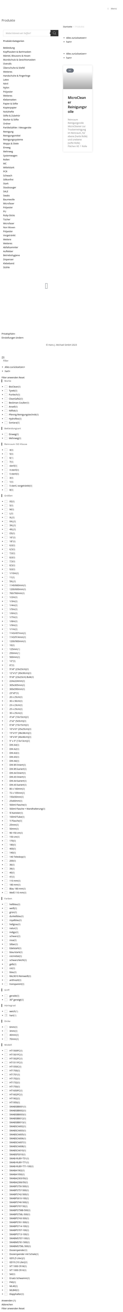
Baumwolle (9, 199)
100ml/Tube (15, 816)
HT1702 (13, 1078)
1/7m (12, 617)
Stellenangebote (40, 330)
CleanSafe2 (14, 398)
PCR (5, 171)
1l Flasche (14, 820)
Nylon (6, 87)
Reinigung (8, 131)
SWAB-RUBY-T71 (17, 1162)
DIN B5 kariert (16, 768)
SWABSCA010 (16, 1150)
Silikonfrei (8, 179)
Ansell (12, 406)
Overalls (7, 63)
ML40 (12, 1286)
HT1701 (13, 1074)
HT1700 (13, 1070)
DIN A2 (13, 748)
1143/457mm (16, 633)
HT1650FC (14, 1090)
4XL (11, 529)
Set (11, 1274)
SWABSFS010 (16, 1154)
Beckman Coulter (18, 402)
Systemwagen (10, 155)
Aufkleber (8, 251)
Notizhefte (8, 111)
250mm (13, 653)
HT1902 (13, 1098)
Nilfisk (12, 410)
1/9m (12, 625)
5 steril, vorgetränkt (19, 485)
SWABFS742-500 (17, 1194)
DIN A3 (13, 752)
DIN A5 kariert (16, 784)
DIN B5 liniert (16, 764)
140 (11, 852)
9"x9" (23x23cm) (17, 669)
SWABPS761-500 (17, 1222)
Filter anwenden (10, 377)
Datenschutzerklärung (13, 316)
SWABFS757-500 (17, 1190)
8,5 (11, 565)
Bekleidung (9, 47)
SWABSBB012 (16, 1118)
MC (4, 163)
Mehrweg (8, 151)
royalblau (14, 920)
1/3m (12, 601)
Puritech (13, 394)
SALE (5, 191)
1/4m (12, 605)
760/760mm (15, 593)
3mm (12, 1030)
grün (11, 912)
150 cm (13, 836)
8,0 (11, 557)
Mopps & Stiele (11, 143)
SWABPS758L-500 (18, 1214)
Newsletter (99, 312)
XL (10, 517)
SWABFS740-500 (17, 1202)
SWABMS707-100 (18, 1238)
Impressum (7, 308)
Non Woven (9, 227)
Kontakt (98, 305)
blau (11, 972)
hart (11, 1015)
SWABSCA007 (16, 1142)
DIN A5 (13, 756)
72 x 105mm (15, 792)
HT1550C (14, 1066)
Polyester (8, 91)
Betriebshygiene (11, 255)
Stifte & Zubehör (11, 115)
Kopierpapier (10, 107)
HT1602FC (14, 1094)
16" (11, 537)
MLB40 (13, 1290)
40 (10, 872)
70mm (12, 1039)
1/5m (12, 609)
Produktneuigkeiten (73, 305)
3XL (11, 525)
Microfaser (8, 203)
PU (4, 211)
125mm (13, 649)
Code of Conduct (41, 312)
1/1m (12, 629)
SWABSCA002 (16, 1126)
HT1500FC (14, 1050)
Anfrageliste (69, 319)
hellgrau (13, 924)
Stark (6, 183)
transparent (15, 984)
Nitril (5, 83)
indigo (12, 932)
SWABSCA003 (16, 1130)
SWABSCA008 (16, 1146)
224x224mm (15, 680)
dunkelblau (15, 916)
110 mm (13, 880)
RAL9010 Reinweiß (18, 976)
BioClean (13, 386)
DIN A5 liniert (16, 776)
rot (11, 968)
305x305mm (15, 685)
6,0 (11, 545)
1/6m (12, 613)
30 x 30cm (14, 700)
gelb (11, 964)
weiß (11, 908)
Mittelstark (8, 167)
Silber (12, 944)
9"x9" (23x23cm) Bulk (20, 677)
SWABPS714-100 (17, 1226)
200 (11, 860)
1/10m (12, 573)
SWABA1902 (15, 1170)
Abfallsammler (10, 247)
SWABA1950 (15, 1174)
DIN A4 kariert (16, 780)
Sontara (13, 422)
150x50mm (15, 796)
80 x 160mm (15, 788)
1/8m (12, 621)
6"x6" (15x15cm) (17, 724)
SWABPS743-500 (17, 1218)
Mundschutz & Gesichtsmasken (19, 59)
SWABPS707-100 (17, 1230)
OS (11, 533)
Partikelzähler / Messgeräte (17, 127)
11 (10, 577)
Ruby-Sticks (9, 215)
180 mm (13, 884)
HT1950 (13, 1102)
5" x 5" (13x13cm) (18, 740)
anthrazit (14, 980)
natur (12, 928)
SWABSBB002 (16, 1110)
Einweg (6, 147)
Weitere (7, 239)
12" (11, 660)
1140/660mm (16, 585)
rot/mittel (14, 956)
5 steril (12, 473)
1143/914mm (16, 637)
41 (10, 876)
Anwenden (9, 1300)
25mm (12, 824)
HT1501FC (14, 1054)
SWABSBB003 (16, 1114)
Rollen (6, 159)
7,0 (11, 553)
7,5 (11, 561)
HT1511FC (14, 1062)
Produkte (68, 312)
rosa (11, 940)
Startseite (67, 26)
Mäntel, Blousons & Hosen (16, 55)
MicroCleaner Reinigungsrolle (77, 104)
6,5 (11, 549)
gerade (13, 995)
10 (10, 645)
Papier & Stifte (10, 103)
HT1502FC (14, 1058)
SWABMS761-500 (18, 1242)
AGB (4, 323)
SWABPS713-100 (17, 1234)
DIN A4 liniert (16, 772)
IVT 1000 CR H (16, 1270)
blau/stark (14, 952)
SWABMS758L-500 (18, 1246)
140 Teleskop (16, 856)
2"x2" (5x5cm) (16, 720)
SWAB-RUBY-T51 (17, 1158)
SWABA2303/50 (17, 1178)
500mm (13, 657)
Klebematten (9, 99)
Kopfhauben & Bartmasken (17, 51)
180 (11, 844)
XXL (11, 521)
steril (12, 465)
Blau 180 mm (16, 888)
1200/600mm (16, 589)
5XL (11, 581)
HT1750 (13, 1086)
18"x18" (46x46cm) (19, 736)
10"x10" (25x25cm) (19, 728)
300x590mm (15, 689)
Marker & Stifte (11, 119)
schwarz (13, 936)
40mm (12, 1034)
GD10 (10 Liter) (17, 1262)
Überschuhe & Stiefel (14, 67)
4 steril (12, 469)
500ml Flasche (16, 804)
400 (11, 848)
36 (10, 864)
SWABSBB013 (16, 1122)
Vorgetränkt (9, 235)
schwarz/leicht (16, 960)
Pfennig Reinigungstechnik (22, 414)
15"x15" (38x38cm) (19, 732)
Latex (6, 79)
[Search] (54, 33)
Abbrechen (7, 1304)
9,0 (11, 569)
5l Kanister (14, 812)
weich (12, 1011)
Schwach (7, 175)
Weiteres (7, 71)
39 (10, 868)
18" (11, 541)
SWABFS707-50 (17, 1206)
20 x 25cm (14, 696)
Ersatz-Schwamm (18, 1278)
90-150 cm (14, 832)
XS (10, 501)
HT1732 (13, 1082)
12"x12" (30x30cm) (19, 673)
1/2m (12, 597)
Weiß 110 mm (16, 892)
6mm (12, 1026)
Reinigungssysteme (13, 139)
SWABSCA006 (16, 1138)
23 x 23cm (14, 705)
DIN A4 (13, 744)
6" (10, 665)
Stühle (6, 267)
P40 (11, 1282)
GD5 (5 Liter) (15, 1258)
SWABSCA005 (16, 1134)
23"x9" (12, 693)
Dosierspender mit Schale (22, 1254)
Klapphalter (15, 1294)
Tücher (6, 219)
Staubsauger (9, 187)
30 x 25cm (14, 712)
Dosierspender (17, 1250)
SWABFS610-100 (17, 1198)
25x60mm (14, 800)
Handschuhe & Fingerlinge (16, 75)
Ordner (7, 123)
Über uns (37, 305)
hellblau (13, 904)
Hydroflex (14, 418)
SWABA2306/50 (17, 1182)
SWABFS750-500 (17, 1186)
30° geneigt (15, 999)
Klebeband (8, 263)
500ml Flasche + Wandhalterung (26, 808)
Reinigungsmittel (11, 135)
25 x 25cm (14, 709)
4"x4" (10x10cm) (17, 716)
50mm (12, 828)
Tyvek (12, 390)
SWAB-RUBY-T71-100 (20, 1166)
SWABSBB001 (16, 1106)
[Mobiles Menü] (112, 8)
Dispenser (8, 259)
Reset (22, 377)
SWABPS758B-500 (18, 1210)
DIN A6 (13, 760)
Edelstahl (14, 948)
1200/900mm (16, 641)
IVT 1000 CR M (16, 1266)
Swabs (6, 195)
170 (11, 840)
